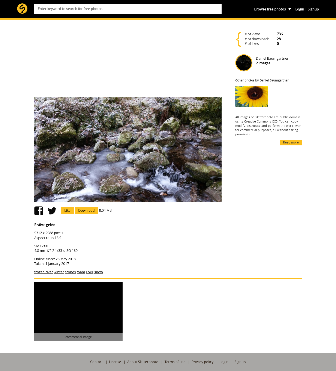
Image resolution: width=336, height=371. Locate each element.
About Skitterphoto (142, 361)
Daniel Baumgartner (272, 58)
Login (299, 9)
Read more (291, 142)
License (115, 361)
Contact (96, 361)
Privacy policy (202, 361)
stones (70, 272)
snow (98, 272)
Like (67, 210)
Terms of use (175, 361)
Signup (313, 9)
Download (86, 210)
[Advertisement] (128, 60)
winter (59, 272)
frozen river (43, 272)
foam (81, 272)
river (89, 272)
